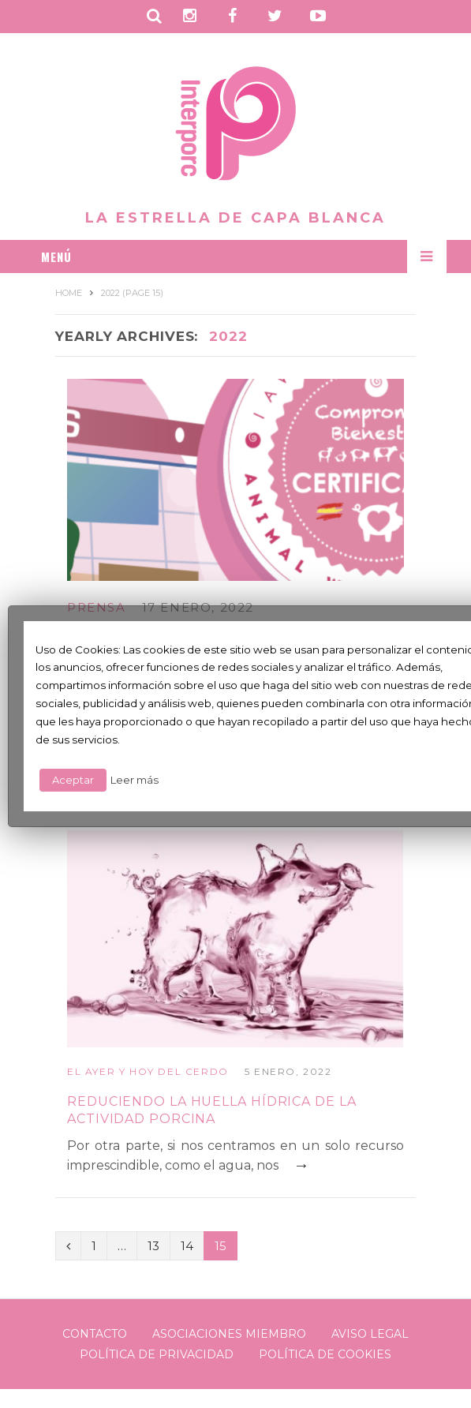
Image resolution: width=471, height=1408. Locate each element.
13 (153, 1245)
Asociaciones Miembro (229, 1334)
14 (187, 1245)
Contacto (94, 1334)
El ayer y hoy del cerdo (148, 1071)
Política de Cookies (325, 1354)
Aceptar (73, 779)
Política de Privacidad (157, 1354)
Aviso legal (370, 1334)
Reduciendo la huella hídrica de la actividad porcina (212, 1110)
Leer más (134, 779)
